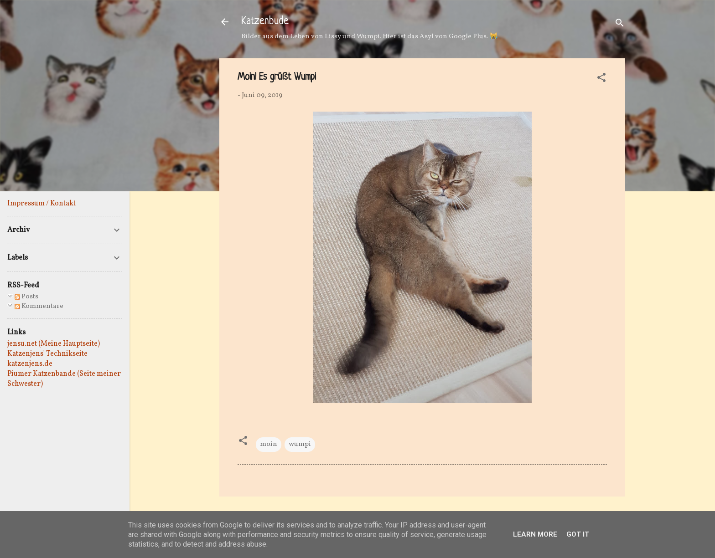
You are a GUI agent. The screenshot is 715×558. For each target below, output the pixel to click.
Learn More (535, 534)
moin (268, 444)
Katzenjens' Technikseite (47, 354)
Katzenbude (265, 21)
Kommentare (39, 306)
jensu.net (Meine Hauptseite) (53, 344)
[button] (601, 79)
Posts (26, 297)
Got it (577, 534)
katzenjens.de (29, 364)
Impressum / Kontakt (41, 204)
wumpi (300, 444)
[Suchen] (619, 25)
